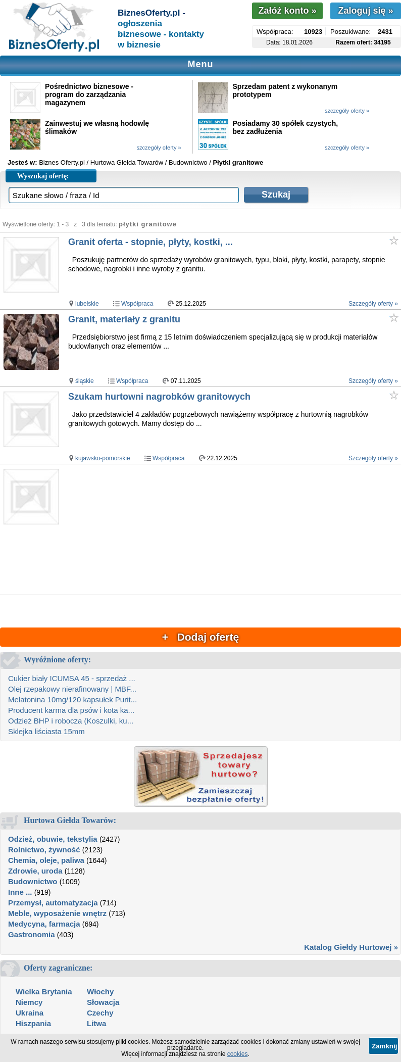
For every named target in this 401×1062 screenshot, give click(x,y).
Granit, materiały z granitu (124, 319)
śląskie (84, 380)
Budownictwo (33, 881)
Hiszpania (33, 1023)
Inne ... (20, 892)
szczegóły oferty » (347, 111)
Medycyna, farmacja (44, 924)
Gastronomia (31, 934)
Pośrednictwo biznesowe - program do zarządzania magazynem (89, 94)
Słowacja (103, 1002)
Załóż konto (287, 11)
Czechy (100, 1012)
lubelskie (87, 303)
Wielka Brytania (44, 991)
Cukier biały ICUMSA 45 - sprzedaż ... (71, 678)
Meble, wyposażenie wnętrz (57, 913)
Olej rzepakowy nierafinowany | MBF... (72, 689)
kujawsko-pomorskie (102, 458)
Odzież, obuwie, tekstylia (52, 839)
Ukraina (29, 1012)
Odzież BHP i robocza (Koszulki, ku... (70, 720)
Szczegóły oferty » (373, 303)
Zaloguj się (365, 11)
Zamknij (384, 1046)
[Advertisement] (234, 530)
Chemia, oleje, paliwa (46, 860)
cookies (237, 1053)
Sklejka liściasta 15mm (46, 731)
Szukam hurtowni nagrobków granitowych (159, 397)
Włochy (100, 991)
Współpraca (137, 303)
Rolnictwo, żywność (44, 849)
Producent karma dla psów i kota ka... (71, 710)
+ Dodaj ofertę (200, 637)
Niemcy (29, 1002)
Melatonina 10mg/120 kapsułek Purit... (72, 699)
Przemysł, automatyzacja (53, 902)
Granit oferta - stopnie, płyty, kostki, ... (150, 242)
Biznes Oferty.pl (62, 162)
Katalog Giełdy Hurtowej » (351, 947)
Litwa (96, 1023)
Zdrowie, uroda (35, 870)
